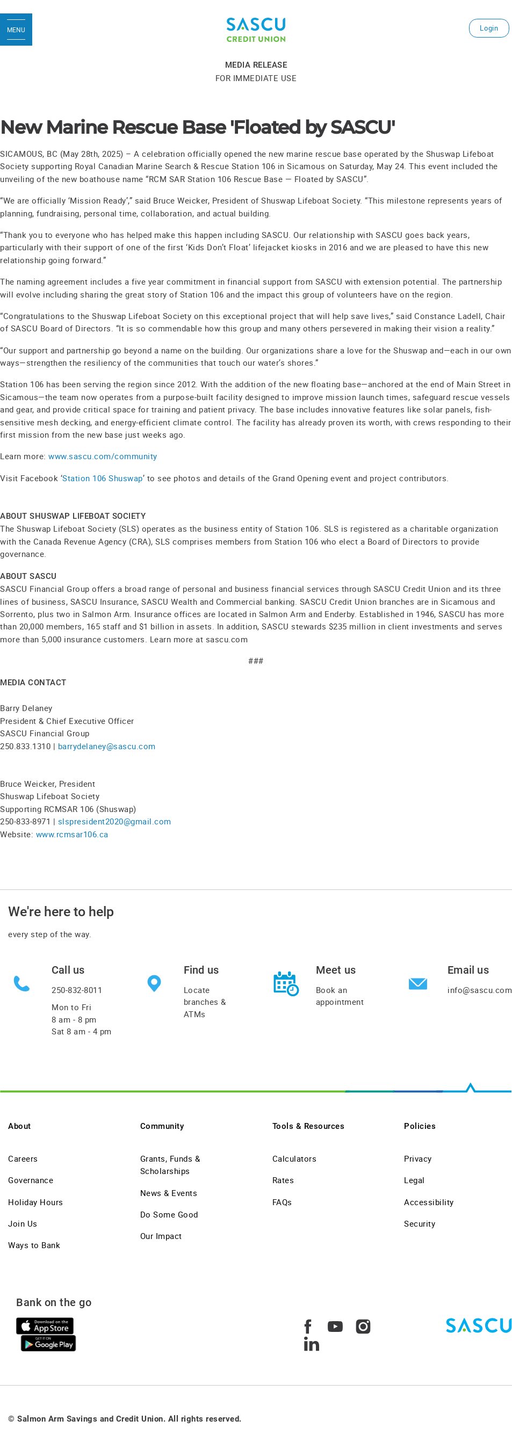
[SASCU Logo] (256, 30)
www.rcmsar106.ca (72, 834)
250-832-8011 (77, 989)
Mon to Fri (82, 1019)
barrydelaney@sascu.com (107, 746)
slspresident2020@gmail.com (114, 821)
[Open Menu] (16, 29)
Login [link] (489, 28)
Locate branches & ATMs (205, 1001)
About (19, 1126)
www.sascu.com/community (102, 456)
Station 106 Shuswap (102, 478)
